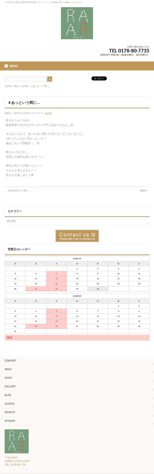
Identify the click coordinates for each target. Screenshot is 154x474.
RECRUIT (10, 412)
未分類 (24, 86)
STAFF (8, 378)
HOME (8, 86)
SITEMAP (10, 421)
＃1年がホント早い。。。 (20, 190)
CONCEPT (10, 360)
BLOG (8, 395)
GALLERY (10, 386)
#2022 (144, 190)
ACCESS (9, 403)
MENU (8, 369)
